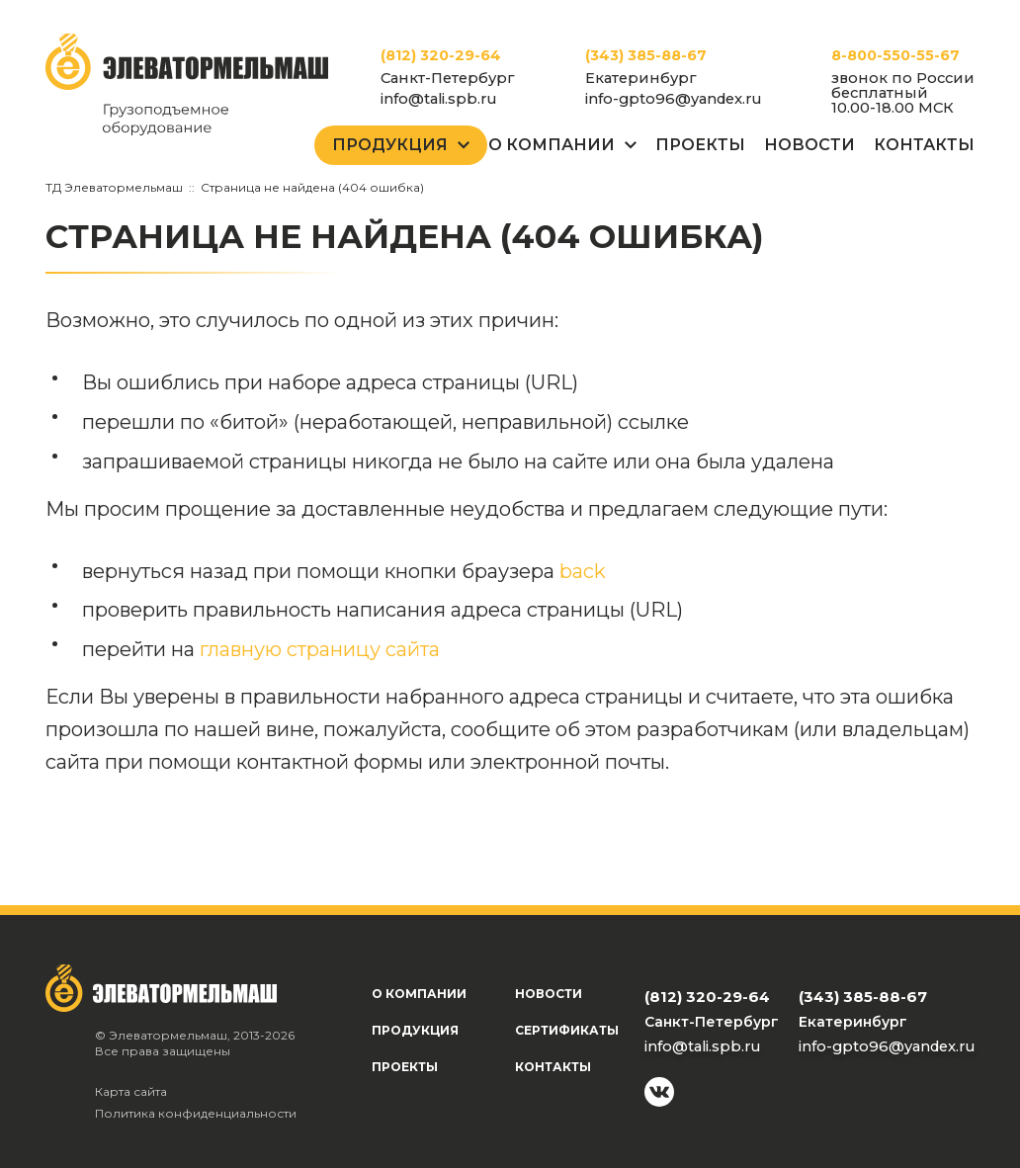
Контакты (924, 144)
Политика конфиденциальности (196, 1113)
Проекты (700, 144)
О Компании (551, 144)
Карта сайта (131, 1091)
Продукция (390, 144)
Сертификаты (567, 1030)
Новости (809, 144)
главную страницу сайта (320, 649)
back (582, 571)
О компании (419, 993)
